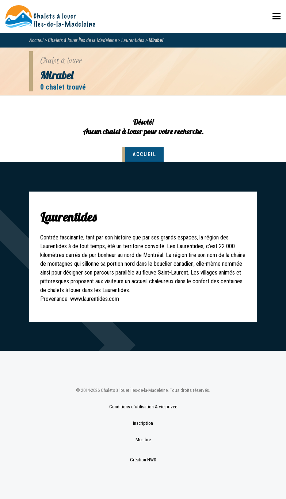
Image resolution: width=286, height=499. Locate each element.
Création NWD (143, 459)
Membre (143, 439)
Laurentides (132, 40)
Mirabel (156, 40)
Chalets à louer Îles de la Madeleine (82, 40)
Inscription (143, 423)
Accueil (36, 40)
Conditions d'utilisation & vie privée (143, 406)
